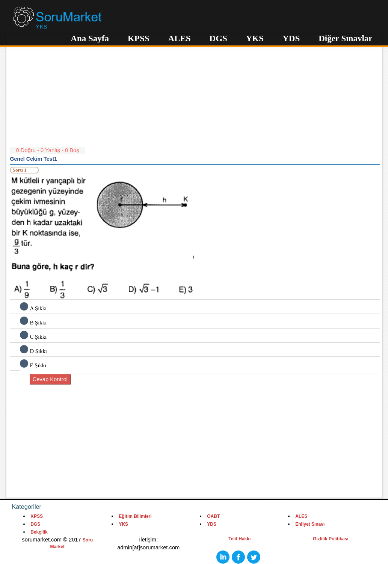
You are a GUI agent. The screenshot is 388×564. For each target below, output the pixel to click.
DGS (218, 38)
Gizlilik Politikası (331, 538)
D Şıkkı (38, 351)
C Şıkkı (38, 337)
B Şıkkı (38, 323)
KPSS (138, 38)
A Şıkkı (38, 308)
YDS (291, 38)
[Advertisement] (195, 93)
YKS (255, 38)
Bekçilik (38, 532)
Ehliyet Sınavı (310, 524)
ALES (179, 38)
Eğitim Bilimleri (135, 516)
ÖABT (213, 516)
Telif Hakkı (239, 538)
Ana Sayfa (90, 38)
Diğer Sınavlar (345, 38)
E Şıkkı (38, 365)
